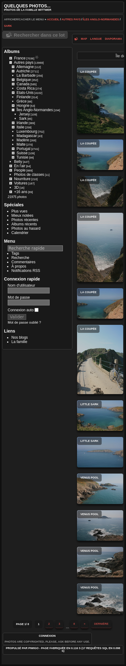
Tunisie (22, 157)
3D (16, 187)
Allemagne (25, 67)
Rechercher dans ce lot (39, 35)
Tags (15, 253)
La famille (19, 342)
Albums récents (24, 224)
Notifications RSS (25, 270)
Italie (20, 127)
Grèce (22, 101)
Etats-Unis (25, 93)
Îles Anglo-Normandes (101, 19)
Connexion (47, 635)
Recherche (20, 258)
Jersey (24, 114)
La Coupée (100, 154)
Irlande (22, 123)
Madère (23, 140)
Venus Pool (100, 489)
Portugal (23, 149)
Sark (8, 25)
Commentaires (23, 262)
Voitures (20, 183)
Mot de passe (19, 297)
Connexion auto (23, 310)
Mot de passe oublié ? (24, 322)
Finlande (24, 97)
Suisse (22, 153)
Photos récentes (24, 220)
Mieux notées (22, 215)
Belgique (24, 80)
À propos (18, 266)
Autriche (23, 71)
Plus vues (19, 211)
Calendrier (19, 233)
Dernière (101, 623)
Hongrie (23, 105)
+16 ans (20, 192)
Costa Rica (26, 88)
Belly (18, 161)
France (20, 58)
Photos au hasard (25, 228)
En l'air (19, 166)
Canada (23, 84)
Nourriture (22, 179)
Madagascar (27, 136)
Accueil (53, 19)
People (20, 170)
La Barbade (26, 75)
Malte (21, 144)
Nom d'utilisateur (21, 285)
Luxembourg (27, 131)
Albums (12, 51)
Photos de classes (29, 174)
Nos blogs (19, 337)
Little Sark (100, 415)
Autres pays (71, 19)
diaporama (113, 38)
